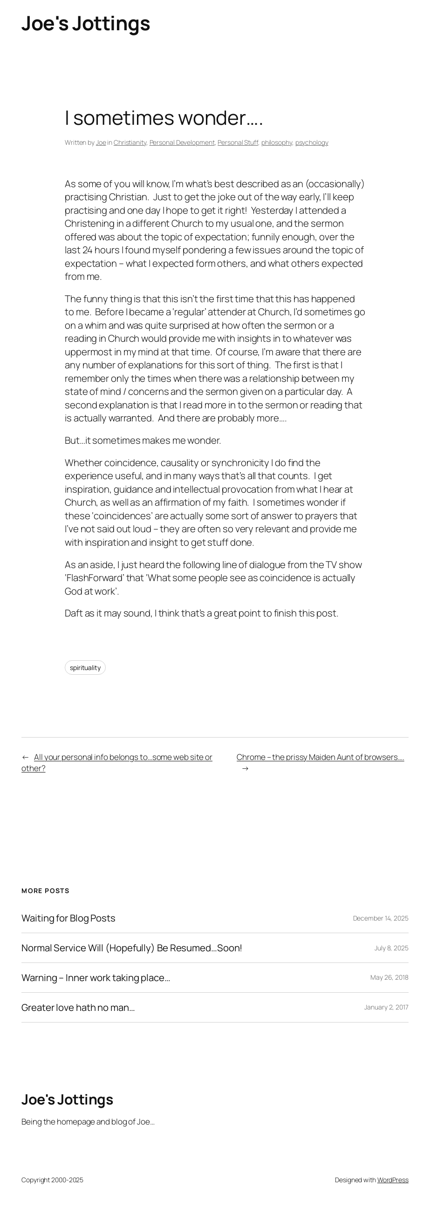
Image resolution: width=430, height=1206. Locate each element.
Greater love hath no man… (78, 1007)
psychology (311, 142)
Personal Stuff (238, 142)
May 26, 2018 (389, 977)
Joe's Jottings (85, 22)
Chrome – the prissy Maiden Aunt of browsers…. (320, 757)
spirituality (85, 667)
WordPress (393, 1179)
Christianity (130, 142)
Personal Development (182, 142)
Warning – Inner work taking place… (96, 977)
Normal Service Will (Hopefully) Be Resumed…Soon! (131, 947)
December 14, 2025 (381, 918)
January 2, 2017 (386, 1007)
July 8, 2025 (392, 947)
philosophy (276, 142)
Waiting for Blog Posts (68, 918)
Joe (101, 142)
